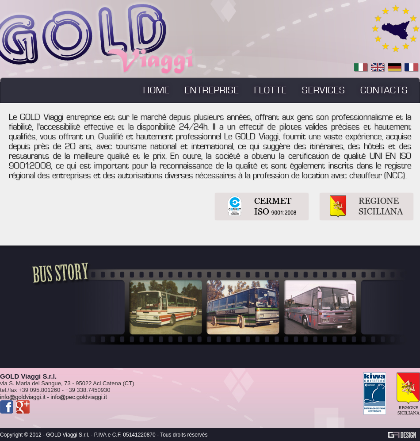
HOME (156, 90)
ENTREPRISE (212, 90)
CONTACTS (384, 90)
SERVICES (323, 90)
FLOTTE (270, 90)
